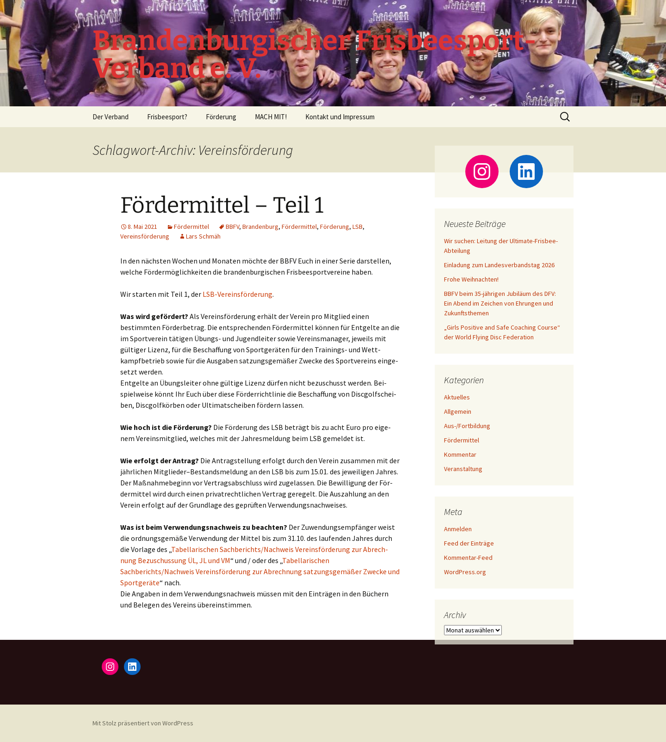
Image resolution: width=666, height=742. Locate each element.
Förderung (221, 116)
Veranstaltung (463, 469)
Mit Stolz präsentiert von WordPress (142, 723)
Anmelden (458, 529)
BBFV (232, 226)
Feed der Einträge (469, 543)
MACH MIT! (271, 116)
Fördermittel (191, 226)
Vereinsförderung (144, 236)
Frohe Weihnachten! (471, 279)
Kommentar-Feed (468, 557)
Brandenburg (260, 226)
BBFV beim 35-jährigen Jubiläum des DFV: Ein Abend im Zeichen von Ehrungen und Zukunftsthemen (500, 303)
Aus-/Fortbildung (467, 426)
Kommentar (460, 454)
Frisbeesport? (167, 116)
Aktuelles (457, 397)
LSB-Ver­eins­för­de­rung (237, 294)
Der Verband (110, 116)
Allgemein (457, 411)
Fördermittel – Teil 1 (221, 205)
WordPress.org (465, 572)
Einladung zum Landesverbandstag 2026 (499, 265)
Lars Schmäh (203, 236)
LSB (357, 226)
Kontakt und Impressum (340, 116)
